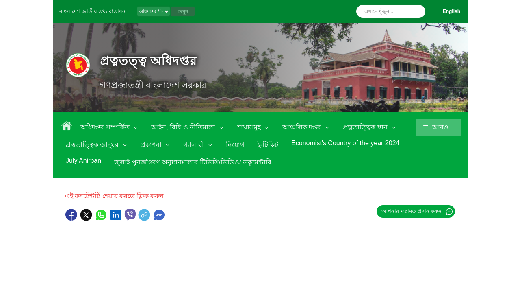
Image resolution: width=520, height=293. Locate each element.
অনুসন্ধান (417, 11)
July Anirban (83, 160)
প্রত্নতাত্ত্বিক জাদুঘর (93, 144)
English (451, 11)
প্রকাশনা (152, 144)
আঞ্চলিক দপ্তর (302, 127)
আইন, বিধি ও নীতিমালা (184, 127)
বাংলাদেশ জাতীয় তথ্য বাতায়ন (92, 11)
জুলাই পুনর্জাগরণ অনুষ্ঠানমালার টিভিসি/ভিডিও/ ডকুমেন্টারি (192, 162)
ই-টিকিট (267, 144)
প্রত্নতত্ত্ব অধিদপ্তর (148, 61)
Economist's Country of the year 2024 (345, 143)
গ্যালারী (194, 144)
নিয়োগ (235, 144)
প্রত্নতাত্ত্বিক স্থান (366, 127)
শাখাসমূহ (249, 127)
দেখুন (183, 12)
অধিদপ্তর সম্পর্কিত (105, 127)
